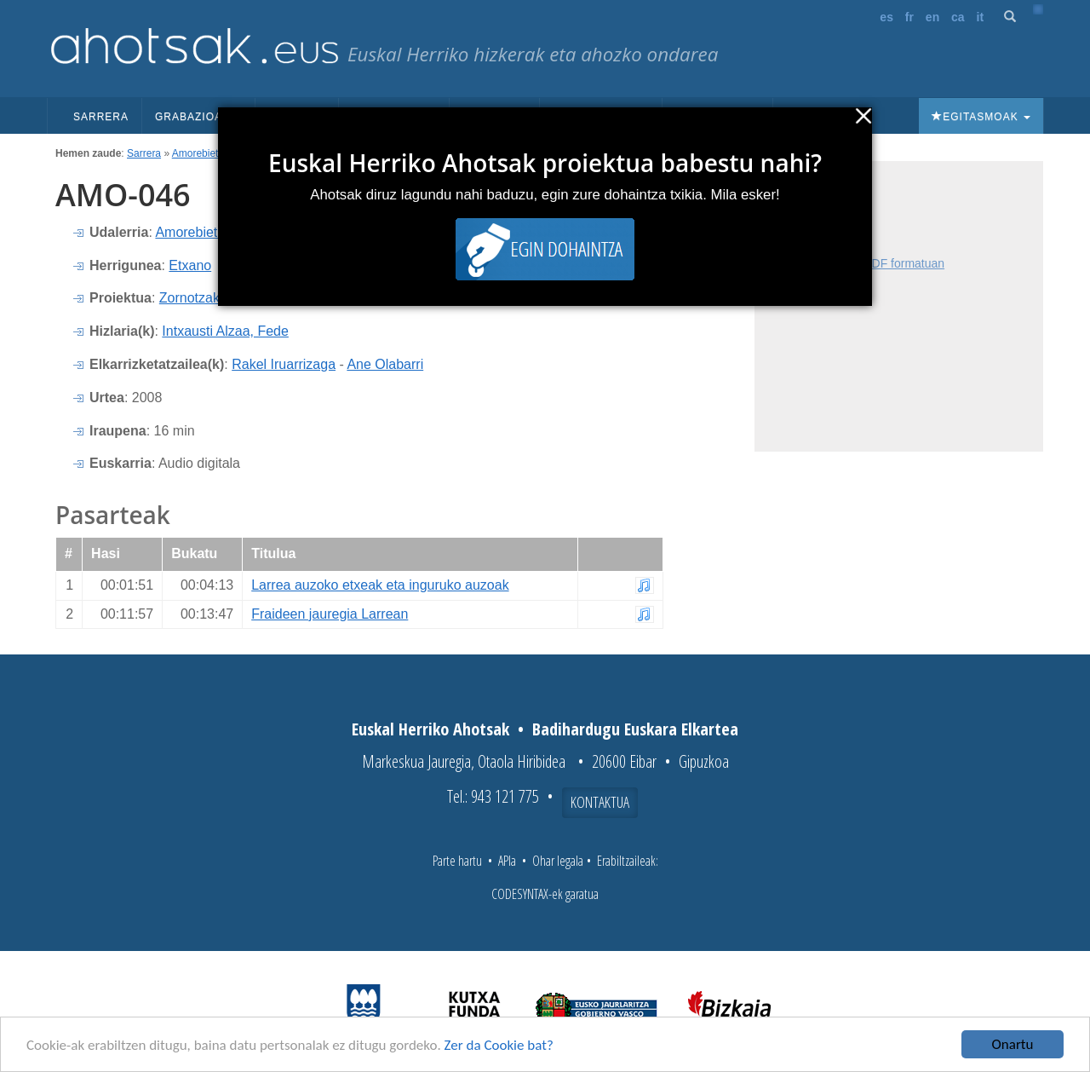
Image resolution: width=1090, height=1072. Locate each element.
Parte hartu (457, 860)
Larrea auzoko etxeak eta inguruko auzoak (379, 585)
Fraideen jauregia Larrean (329, 614)
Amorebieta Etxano (215, 153)
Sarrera (101, 117)
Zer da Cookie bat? (499, 1045)
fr (909, 17)
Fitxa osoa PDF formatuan (875, 263)
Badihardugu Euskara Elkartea (635, 729)
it (980, 17)
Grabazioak (198, 117)
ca (958, 17)
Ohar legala (557, 860)
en (932, 17)
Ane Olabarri (385, 364)
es (886, 17)
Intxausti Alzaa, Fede (225, 331)
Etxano (190, 265)
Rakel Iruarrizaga (284, 364)
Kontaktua (600, 802)
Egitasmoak (981, 117)
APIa (507, 860)
